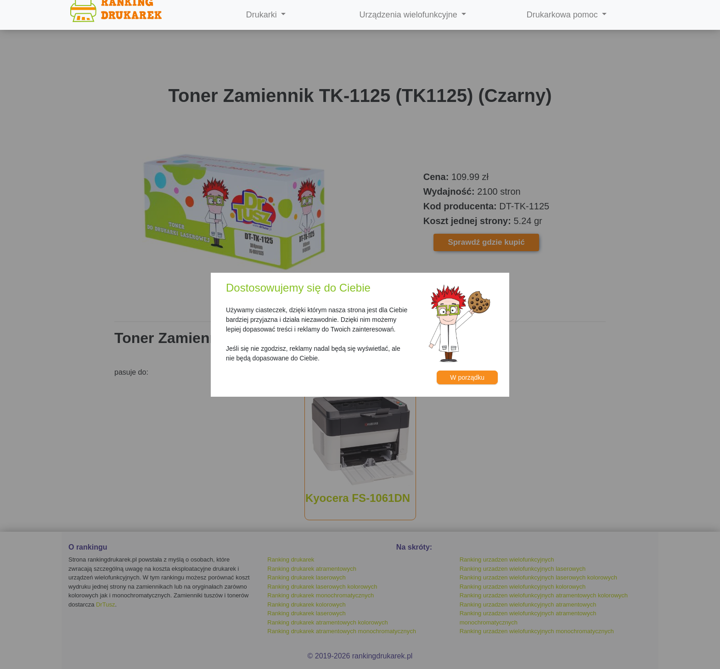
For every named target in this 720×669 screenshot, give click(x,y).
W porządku (467, 377)
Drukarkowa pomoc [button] (563, 14)
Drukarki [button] (262, 14)
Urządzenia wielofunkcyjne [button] (410, 14)
